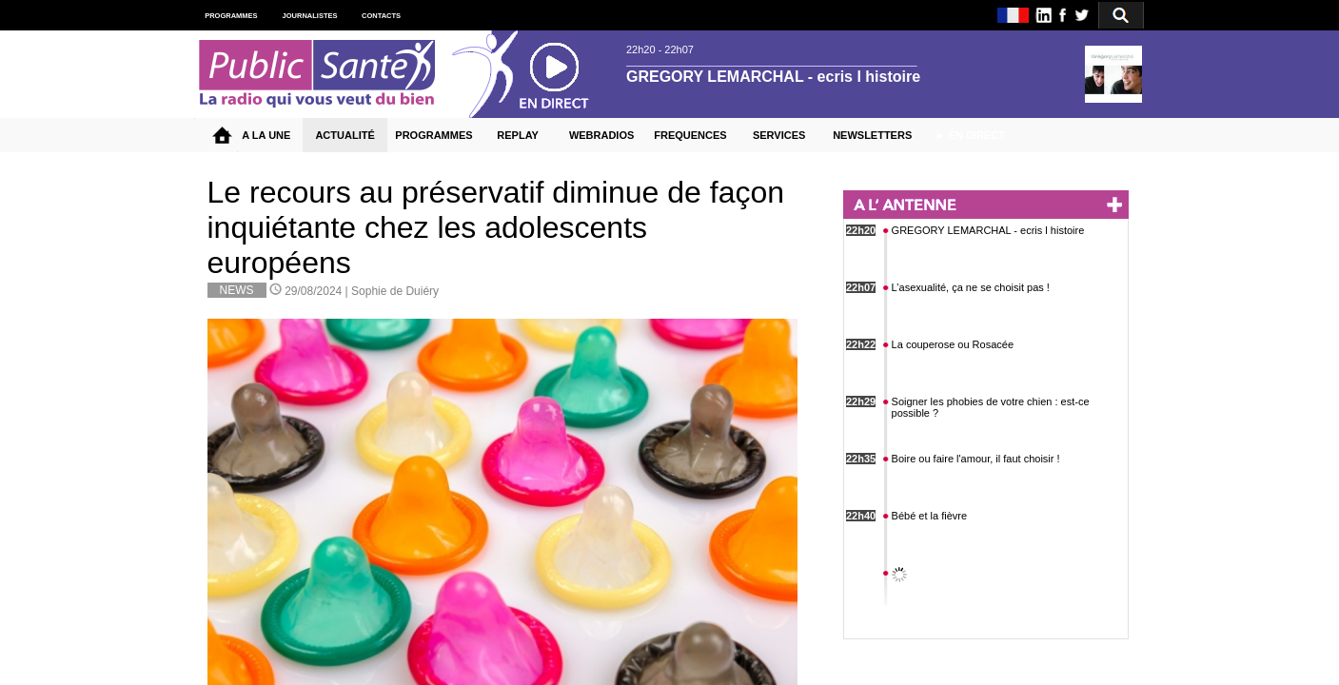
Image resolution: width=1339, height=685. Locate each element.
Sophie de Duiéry (395, 291)
